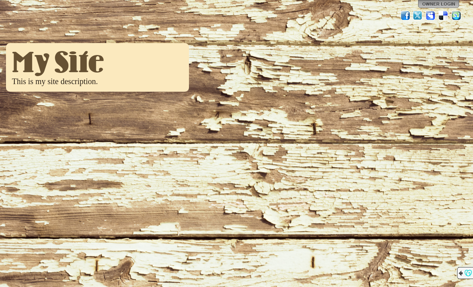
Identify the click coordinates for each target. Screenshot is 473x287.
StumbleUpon (456, 15)
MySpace (430, 15)
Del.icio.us (443, 15)
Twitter (418, 15)
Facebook (405, 15)
